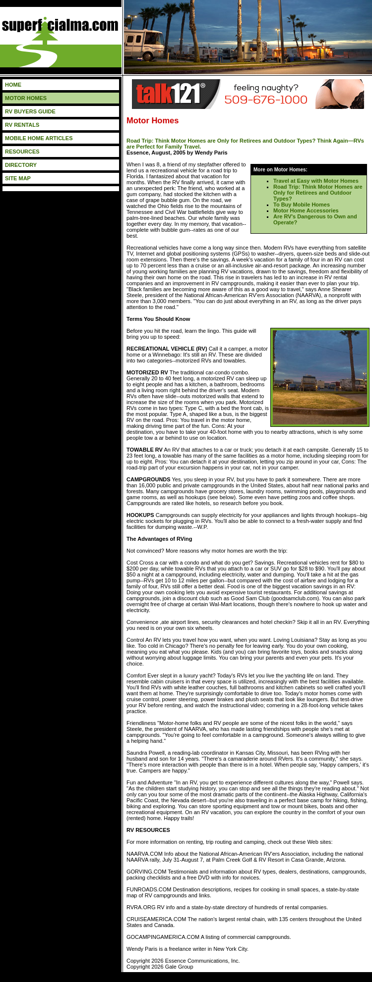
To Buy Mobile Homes (301, 204)
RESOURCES (22, 152)
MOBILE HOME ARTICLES (38, 138)
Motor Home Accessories (306, 210)
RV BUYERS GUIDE (30, 111)
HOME (13, 85)
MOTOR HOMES (26, 98)
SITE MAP (18, 178)
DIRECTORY (21, 165)
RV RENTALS (22, 125)
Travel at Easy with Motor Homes (316, 181)
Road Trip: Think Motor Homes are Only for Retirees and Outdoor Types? (318, 193)
